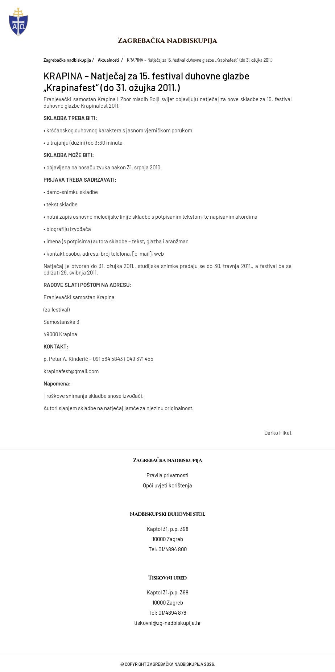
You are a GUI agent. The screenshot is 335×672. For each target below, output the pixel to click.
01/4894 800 (172, 549)
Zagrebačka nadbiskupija (167, 40)
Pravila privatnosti (167, 475)
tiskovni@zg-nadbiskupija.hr (167, 622)
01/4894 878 (172, 612)
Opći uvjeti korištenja (167, 485)
